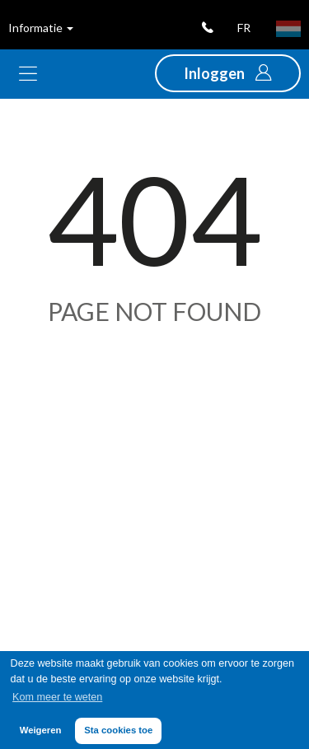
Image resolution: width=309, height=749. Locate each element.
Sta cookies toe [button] (118, 730)
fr (243, 28)
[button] (228, 73)
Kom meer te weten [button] (57, 697)
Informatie (40, 28)
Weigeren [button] (41, 730)
